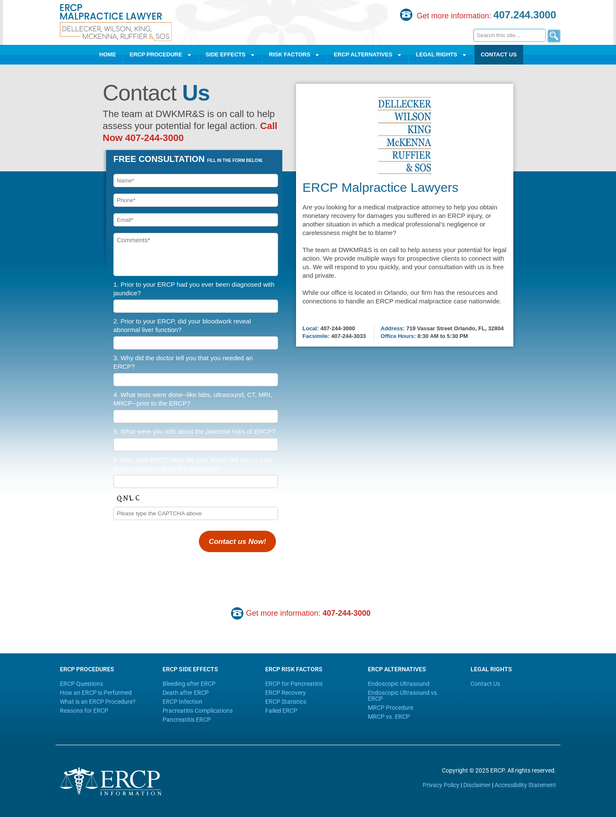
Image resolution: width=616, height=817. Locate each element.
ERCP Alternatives (368, 55)
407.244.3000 (524, 15)
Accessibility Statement (525, 785)
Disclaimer (477, 785)
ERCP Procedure (161, 55)
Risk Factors (294, 55)
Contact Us (499, 54)
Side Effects (230, 55)
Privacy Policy (441, 785)
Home (107, 54)
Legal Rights (441, 55)
